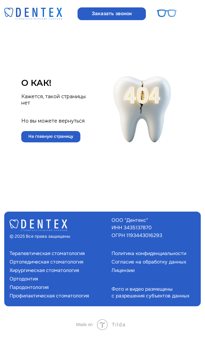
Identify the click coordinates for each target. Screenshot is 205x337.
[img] (33, 14)
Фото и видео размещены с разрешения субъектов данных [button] (150, 292)
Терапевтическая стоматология (47, 253)
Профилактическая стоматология (49, 295)
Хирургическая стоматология (44, 270)
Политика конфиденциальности (149, 253)
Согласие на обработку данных (149, 262)
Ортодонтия (24, 279)
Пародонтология (29, 287)
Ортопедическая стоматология (46, 262)
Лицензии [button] (123, 270)
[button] (112, 13)
